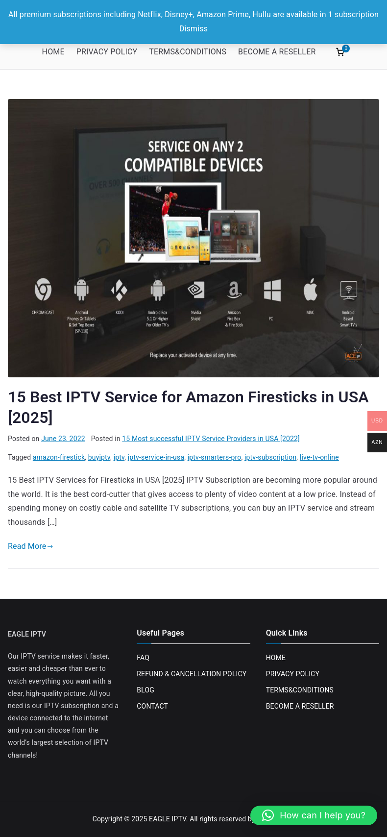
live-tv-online (319, 457)
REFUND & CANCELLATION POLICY (191, 674)
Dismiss (193, 28)
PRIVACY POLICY (107, 51)
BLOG (145, 690)
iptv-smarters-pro (215, 457)
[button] (313, 815)
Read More (30, 546)
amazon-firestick (59, 457)
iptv (119, 457)
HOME (53, 51)
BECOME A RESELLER (276, 51)
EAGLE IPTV (167, 819)
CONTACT (152, 706)
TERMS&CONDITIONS (187, 51)
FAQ (143, 658)
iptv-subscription (270, 457)
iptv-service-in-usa (156, 457)
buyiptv (99, 457)
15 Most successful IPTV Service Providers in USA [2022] (211, 439)
